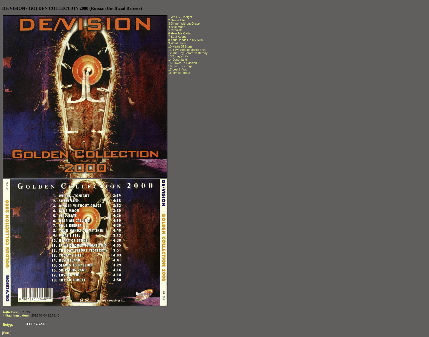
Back (6, 333)
